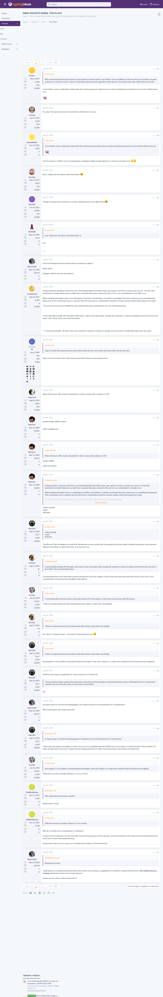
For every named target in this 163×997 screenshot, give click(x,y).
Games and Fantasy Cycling (137, 316)
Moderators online (131, 347)
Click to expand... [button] (83, 529)
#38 (116, 502)
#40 (116, 586)
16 (56, 62)
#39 (116, 549)
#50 (116, 904)
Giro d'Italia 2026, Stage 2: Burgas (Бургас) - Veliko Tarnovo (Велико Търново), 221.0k (143, 161)
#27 (116, 113)
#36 (116, 445)
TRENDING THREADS (130, 138)
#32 (116, 269)
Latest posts (128, 249)
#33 (116, 297)
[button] (5, 4)
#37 (116, 472)
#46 (116, 770)
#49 (116, 862)
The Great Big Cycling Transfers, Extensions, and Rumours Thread (141, 281)
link (50, 733)
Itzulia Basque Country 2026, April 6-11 (142, 235)
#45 (116, 742)
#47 (116, 807)
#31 (116, 234)
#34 (116, 367)
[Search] (73, 4)
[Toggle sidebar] (158, 14)
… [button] (52, 62)
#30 (116, 207)
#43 (116, 680)
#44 (116, 710)
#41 (116, 623)
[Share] (112, 69)
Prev (34, 62)
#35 (116, 417)
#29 (116, 180)
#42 (116, 652)
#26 (116, 69)
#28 (116, 140)
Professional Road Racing (136, 153)
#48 (116, 834)
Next (62, 62)
